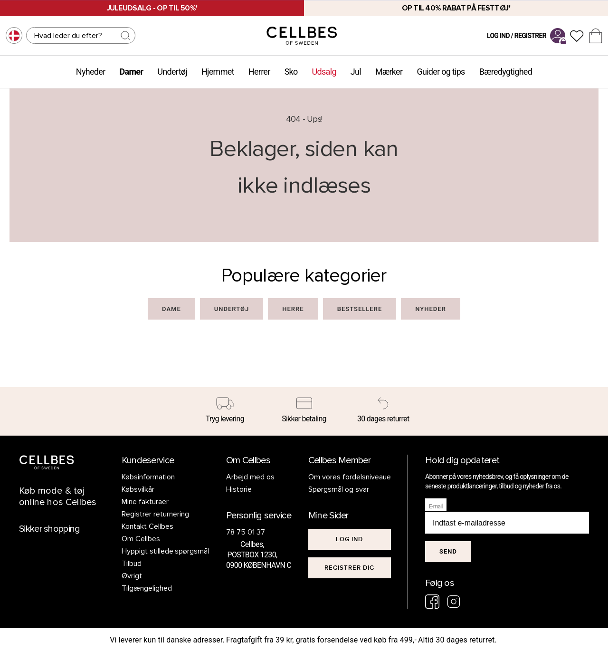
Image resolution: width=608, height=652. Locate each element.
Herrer (259, 72)
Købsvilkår (138, 489)
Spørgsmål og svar (338, 489)
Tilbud (132, 563)
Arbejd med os (250, 477)
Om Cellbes (141, 539)
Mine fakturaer (145, 501)
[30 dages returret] (383, 411)
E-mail (436, 506)
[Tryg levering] (225, 411)
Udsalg (324, 72)
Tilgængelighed (147, 588)
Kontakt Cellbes (147, 526)
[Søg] (80, 35)
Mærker (388, 72)
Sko (291, 72)
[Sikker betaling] (304, 411)
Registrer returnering (155, 514)
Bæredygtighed (505, 72)
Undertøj (172, 72)
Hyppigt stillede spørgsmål (165, 551)
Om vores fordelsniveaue (349, 477)
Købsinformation (148, 477)
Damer (131, 72)
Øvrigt (132, 576)
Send (448, 551)
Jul (356, 72)
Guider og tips (441, 72)
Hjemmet (217, 72)
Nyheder (90, 72)
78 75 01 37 (245, 532)
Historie (239, 489)
